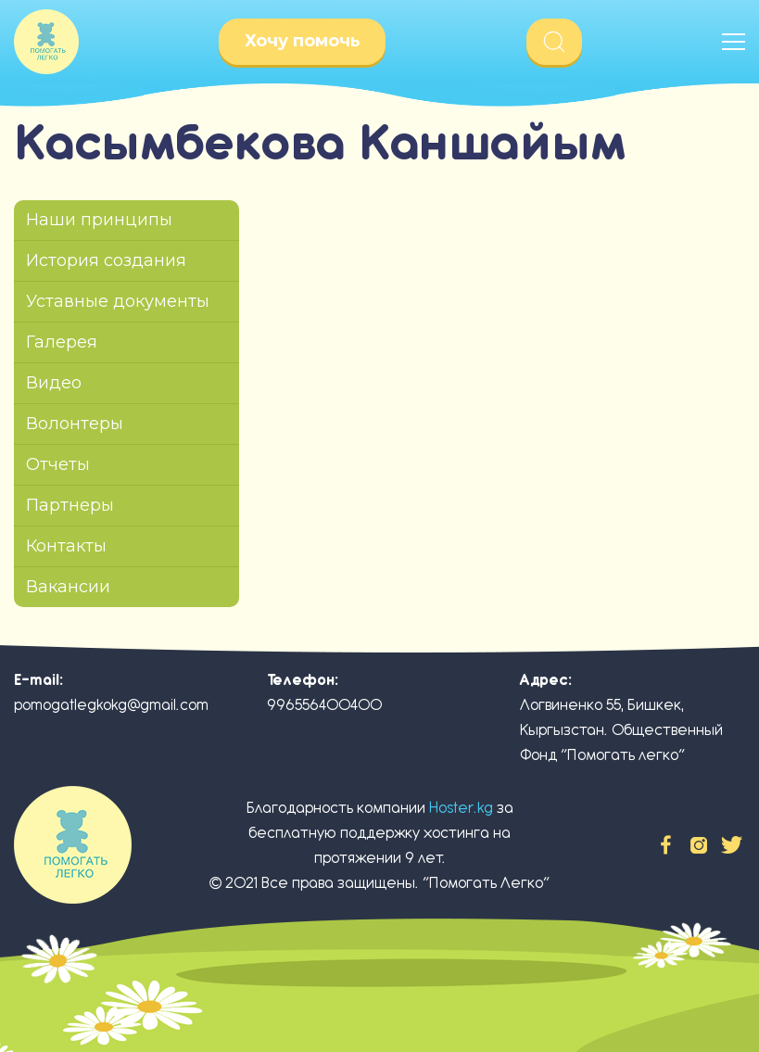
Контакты (66, 546)
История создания (106, 260)
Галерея (61, 342)
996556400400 (324, 705)
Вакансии (68, 587)
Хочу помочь (303, 41)
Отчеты (58, 464)
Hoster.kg (461, 808)
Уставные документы (117, 301)
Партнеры (70, 505)
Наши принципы (99, 219)
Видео (54, 383)
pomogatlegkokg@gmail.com (111, 705)
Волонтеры (74, 423)
